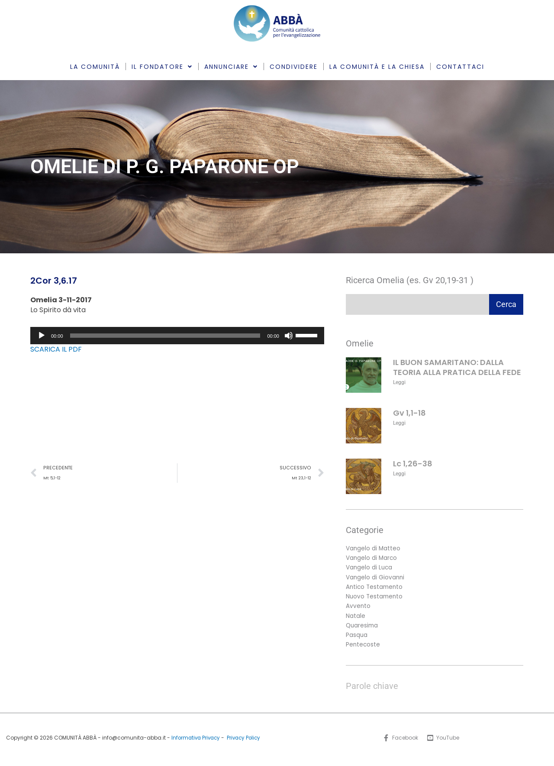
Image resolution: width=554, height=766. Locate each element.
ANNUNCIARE (231, 66)
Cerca (506, 304)
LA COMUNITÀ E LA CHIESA (377, 66)
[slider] (165, 335)
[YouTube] (443, 742)
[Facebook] (400, 742)
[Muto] (288, 335)
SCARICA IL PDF (56, 349)
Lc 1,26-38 (412, 463)
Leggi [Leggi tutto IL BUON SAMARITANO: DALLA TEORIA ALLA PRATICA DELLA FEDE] (399, 382)
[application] (177, 335)
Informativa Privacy (194, 741)
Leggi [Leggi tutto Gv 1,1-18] (399, 423)
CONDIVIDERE (294, 66)
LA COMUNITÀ (95, 66)
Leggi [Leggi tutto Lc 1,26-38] (399, 474)
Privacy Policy (245, 741)
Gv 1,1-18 (409, 412)
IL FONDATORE (162, 66)
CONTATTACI (460, 66)
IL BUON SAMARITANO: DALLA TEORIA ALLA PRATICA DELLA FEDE (457, 367)
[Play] (41, 335)
